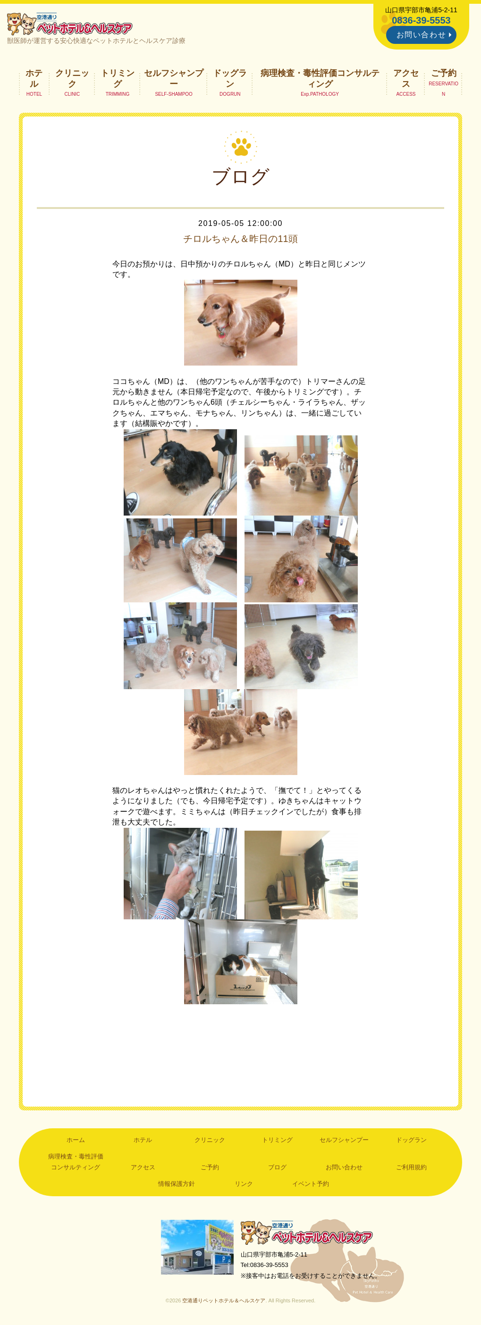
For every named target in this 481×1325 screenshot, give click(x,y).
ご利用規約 (411, 1167)
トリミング (118, 78)
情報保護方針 (176, 1183)
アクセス (406, 78)
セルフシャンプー (173, 78)
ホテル (33, 78)
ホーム (76, 1139)
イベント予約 (310, 1183)
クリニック (72, 78)
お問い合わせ (422, 35)
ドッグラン (230, 78)
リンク (244, 1183)
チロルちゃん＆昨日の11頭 (240, 238)
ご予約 (443, 73)
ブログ (277, 1167)
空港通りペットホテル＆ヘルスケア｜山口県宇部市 (70, 23)
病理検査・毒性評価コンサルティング (320, 78)
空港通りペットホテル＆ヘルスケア (307, 1232)
